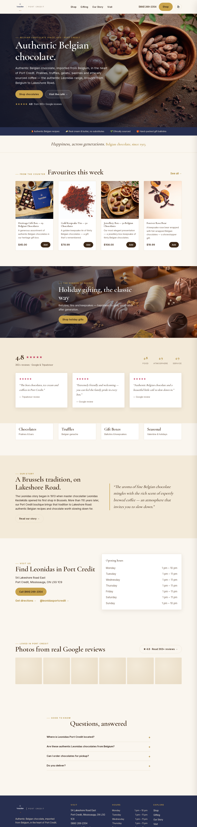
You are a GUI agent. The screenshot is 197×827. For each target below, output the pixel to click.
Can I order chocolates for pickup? (68, 755)
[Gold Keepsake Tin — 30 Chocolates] (77, 200)
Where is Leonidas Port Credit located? (70, 736)
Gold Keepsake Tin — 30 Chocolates (74, 224)
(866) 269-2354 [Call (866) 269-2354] (147, 6)
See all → (176, 173)
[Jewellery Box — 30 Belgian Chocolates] (120, 200)
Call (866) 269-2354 (31, 591)
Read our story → (29, 518)
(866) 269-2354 (79, 823)
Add (46, 244)
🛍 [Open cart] (178, 7)
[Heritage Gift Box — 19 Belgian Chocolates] (34, 200)
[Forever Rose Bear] (163, 200)
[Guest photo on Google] (28, 671)
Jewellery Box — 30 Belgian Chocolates (118, 224)
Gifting (84, 7)
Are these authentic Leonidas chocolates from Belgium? (81, 746)
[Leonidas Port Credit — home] (29, 7)
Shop (73, 7)
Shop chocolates (29, 94)
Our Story (97, 7)
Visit (109, 7)
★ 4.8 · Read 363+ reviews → (160, 649)
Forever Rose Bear (157, 223)
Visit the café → (58, 94)
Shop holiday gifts (73, 319)
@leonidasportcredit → (54, 600)
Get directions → (25, 600)
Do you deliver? (56, 765)
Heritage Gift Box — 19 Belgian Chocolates (30, 224)
